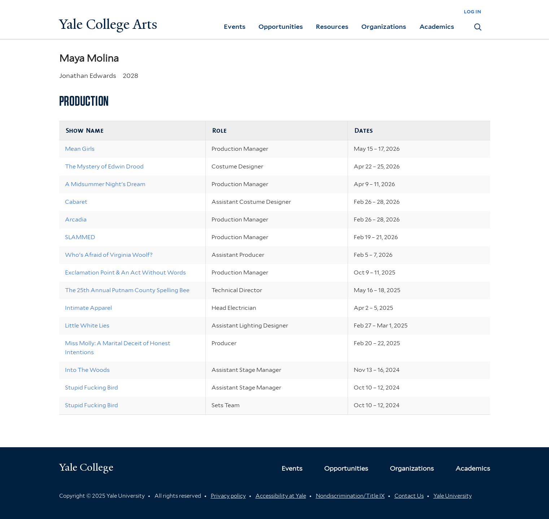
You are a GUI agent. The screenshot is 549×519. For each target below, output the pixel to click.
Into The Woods (87, 369)
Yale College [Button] (86, 467)
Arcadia (76, 219)
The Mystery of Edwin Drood (104, 166)
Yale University (452, 496)
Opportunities (280, 26)
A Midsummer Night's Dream (105, 184)
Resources (332, 26)
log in (472, 11)
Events (234, 26)
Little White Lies (87, 325)
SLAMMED (80, 237)
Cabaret (76, 201)
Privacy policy (228, 496)
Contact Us (409, 496)
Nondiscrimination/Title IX (350, 496)
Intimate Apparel (88, 307)
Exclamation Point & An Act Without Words (125, 272)
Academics (436, 26)
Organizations (383, 26)
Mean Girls (80, 148)
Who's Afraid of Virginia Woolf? (109, 254)
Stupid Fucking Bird (91, 387)
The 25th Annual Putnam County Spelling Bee (127, 290)
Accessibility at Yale (281, 496)
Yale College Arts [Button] (108, 24)
